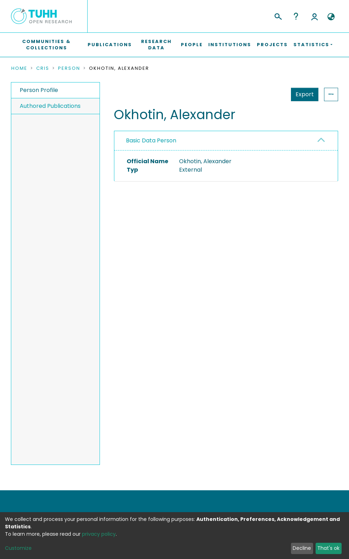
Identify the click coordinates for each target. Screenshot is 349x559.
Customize (18, 548)
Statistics (302, 94)
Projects (272, 44)
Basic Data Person (151, 140)
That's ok (328, 548)
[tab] (226, 140)
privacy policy (99, 534)
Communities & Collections (46, 44)
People (192, 44)
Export (270, 94)
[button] (330, 17)
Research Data (156, 44)
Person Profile (39, 90)
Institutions (229, 44)
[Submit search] (277, 15)
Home (19, 68)
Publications (110, 44)
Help (296, 16)
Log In (314, 16)
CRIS (42, 68)
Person (69, 68)
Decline (302, 548)
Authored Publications (50, 106)
